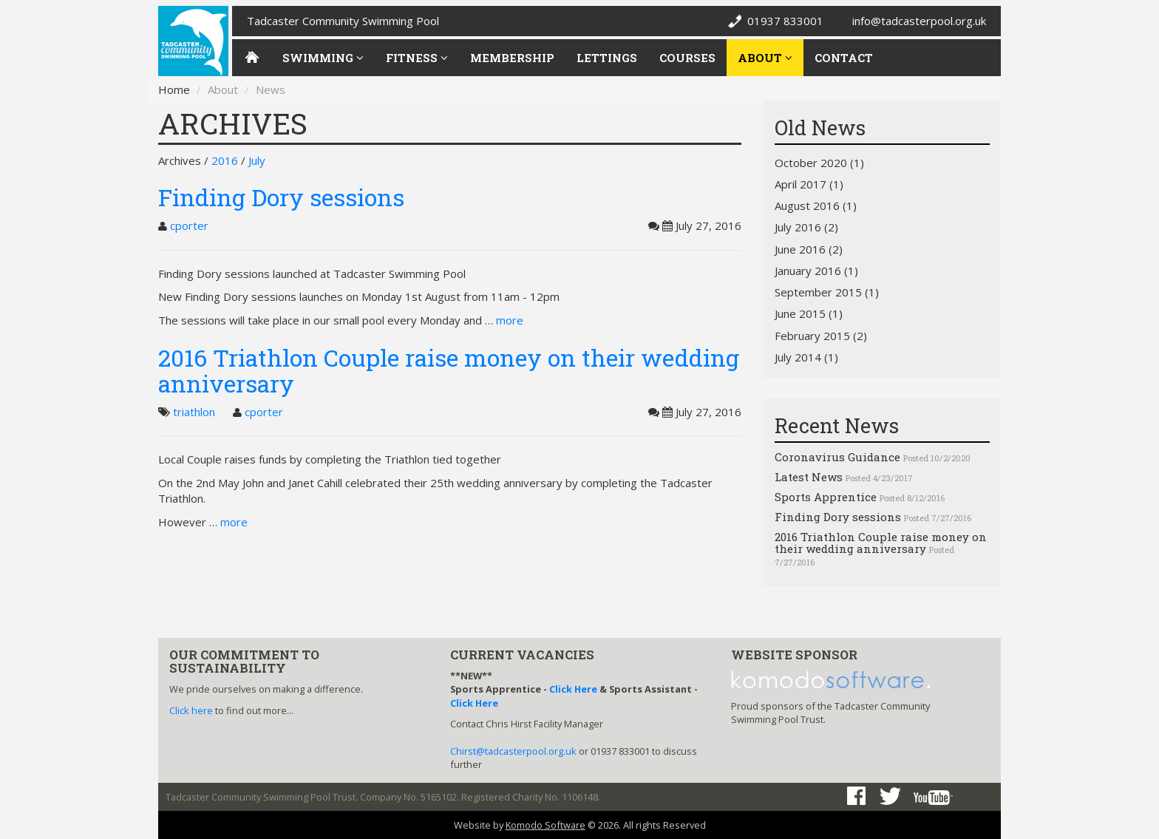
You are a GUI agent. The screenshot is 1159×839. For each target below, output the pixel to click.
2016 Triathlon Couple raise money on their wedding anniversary (448, 370)
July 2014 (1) (806, 357)
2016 (224, 160)
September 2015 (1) (827, 292)
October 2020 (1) (819, 162)
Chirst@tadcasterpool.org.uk (513, 751)
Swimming (323, 57)
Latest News (809, 476)
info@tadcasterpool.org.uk (919, 20)
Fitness (417, 57)
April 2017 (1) (809, 184)
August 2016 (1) (816, 205)
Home (174, 89)
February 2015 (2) (821, 335)
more (509, 320)
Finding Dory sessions (281, 197)
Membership (512, 57)
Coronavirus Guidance (837, 456)
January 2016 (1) (816, 270)
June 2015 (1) (809, 313)
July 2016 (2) (806, 227)
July (256, 160)
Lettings (607, 57)
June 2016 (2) (809, 249)
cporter (189, 225)
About (765, 57)
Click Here (573, 689)
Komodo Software (545, 825)
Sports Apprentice (826, 496)
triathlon (194, 411)
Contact (844, 57)
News (270, 89)
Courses (687, 57)
